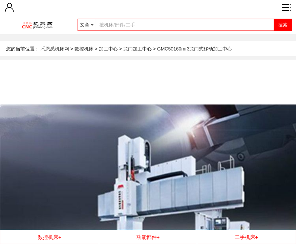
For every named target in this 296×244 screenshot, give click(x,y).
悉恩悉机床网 (54, 49)
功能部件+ (148, 237)
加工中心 (109, 49)
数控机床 (85, 49)
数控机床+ (49, 237)
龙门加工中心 (138, 49)
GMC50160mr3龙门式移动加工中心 (194, 49)
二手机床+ (246, 237)
